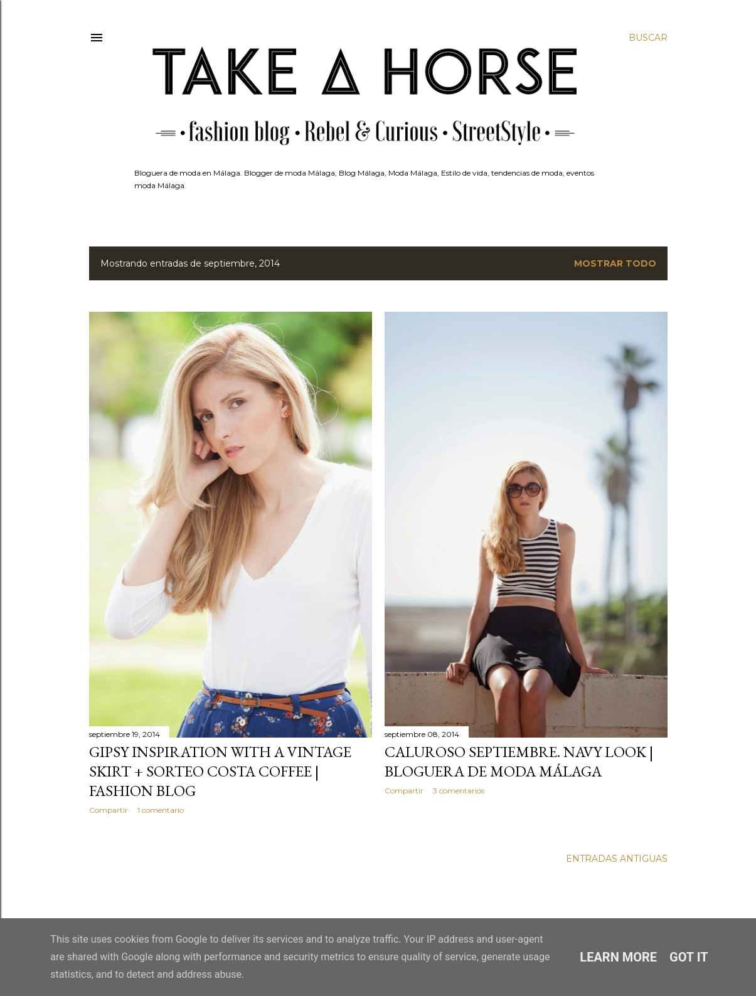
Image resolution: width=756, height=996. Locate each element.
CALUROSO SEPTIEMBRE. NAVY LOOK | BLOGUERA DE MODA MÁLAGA (519, 761)
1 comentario (160, 810)
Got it (688, 957)
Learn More (618, 957)
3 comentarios (458, 790)
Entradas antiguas (617, 858)
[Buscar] (648, 38)
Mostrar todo (615, 263)
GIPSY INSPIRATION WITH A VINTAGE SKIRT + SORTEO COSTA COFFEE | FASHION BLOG (220, 771)
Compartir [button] (108, 810)
